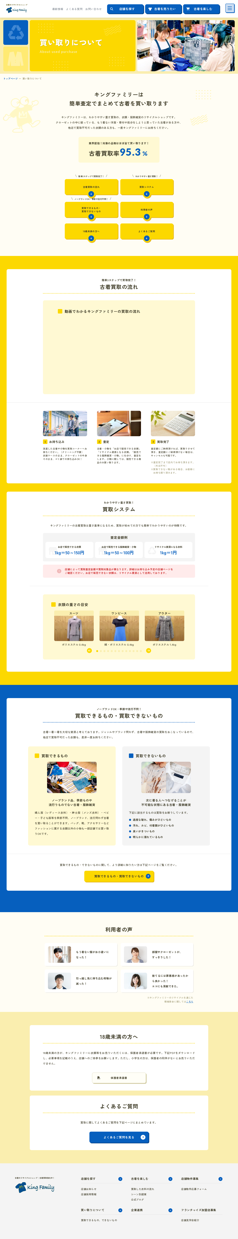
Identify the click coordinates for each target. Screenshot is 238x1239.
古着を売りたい (165, 9)
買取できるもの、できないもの (99, 1201)
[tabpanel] (74, 608)
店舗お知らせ (89, 1170)
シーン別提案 (139, 1175)
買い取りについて (92, 1191)
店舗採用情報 (89, 1175)
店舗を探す (127, 9)
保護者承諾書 (119, 1058)
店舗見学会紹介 (190, 1201)
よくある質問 (74, 9)
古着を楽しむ (203, 9)
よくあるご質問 (169, 210)
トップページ (10, 78)
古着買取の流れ (69, 184)
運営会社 (214, 1230)
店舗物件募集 (190, 1160)
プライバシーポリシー (193, 1230)
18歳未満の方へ (119, 210)
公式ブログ (137, 1180)
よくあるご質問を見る (118, 1118)
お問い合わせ (93, 9)
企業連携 (137, 1191)
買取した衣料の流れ (142, 1170)
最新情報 (57, 9)
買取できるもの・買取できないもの (169, 185)
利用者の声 (68, 210)
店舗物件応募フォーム (194, 1170)
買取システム (119, 184)
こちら (189, 981)
